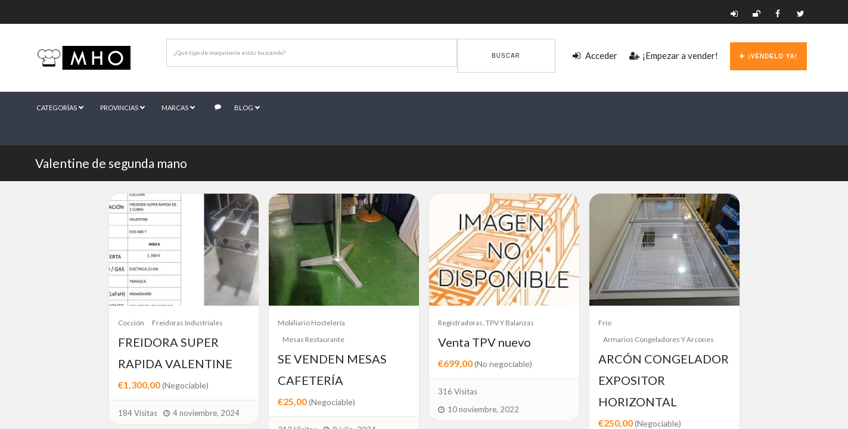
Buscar (506, 55)
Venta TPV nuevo (484, 342)
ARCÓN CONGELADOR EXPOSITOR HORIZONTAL (663, 380)
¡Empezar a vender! (673, 55)
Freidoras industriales (187, 322)
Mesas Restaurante (313, 339)
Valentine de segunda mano (111, 163)
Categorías (60, 107)
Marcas (179, 107)
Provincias (123, 107)
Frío (604, 322)
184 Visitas (137, 413)
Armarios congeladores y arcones (658, 339)
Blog (239, 107)
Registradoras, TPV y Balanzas (486, 322)
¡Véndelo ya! (768, 56)
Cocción (131, 322)
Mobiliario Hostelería (311, 322)
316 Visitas (457, 391)
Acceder (595, 55)
